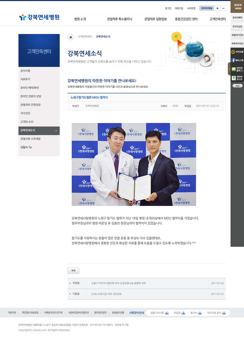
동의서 (194, 313)
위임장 (177, 313)
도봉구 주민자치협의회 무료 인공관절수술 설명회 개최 (118, 283)
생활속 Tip (26, 147)
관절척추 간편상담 (31, 104)
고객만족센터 (85, 36)
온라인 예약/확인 (30, 87)
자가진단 (25, 113)
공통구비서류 (157, 313)
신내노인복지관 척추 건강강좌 (106, 294)
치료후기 (25, 79)
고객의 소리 (27, 121)
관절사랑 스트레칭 (31, 138)
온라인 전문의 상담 (31, 96)
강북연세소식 (28, 130)
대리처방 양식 (214, 313)
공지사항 (25, 70)
